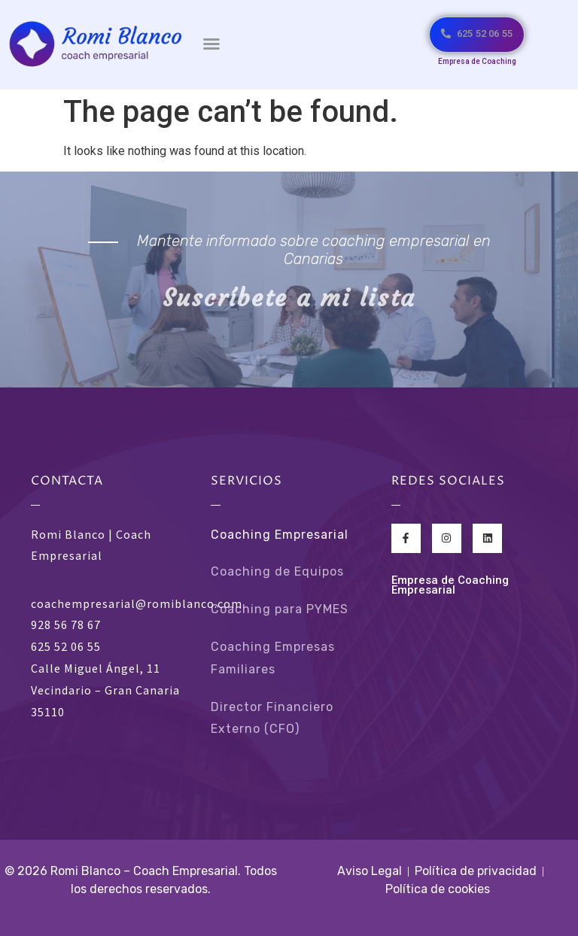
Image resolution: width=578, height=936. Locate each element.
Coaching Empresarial (279, 534)
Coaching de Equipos (277, 571)
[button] (211, 43)
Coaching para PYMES (279, 609)
